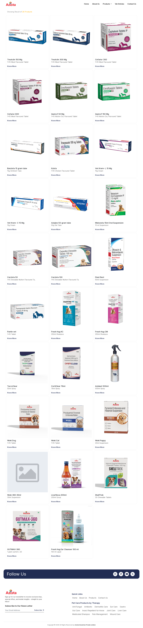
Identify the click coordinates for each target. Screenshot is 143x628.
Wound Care (115, 614)
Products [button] (106, 4)
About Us (95, 4)
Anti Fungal (77, 607)
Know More (11, 66)
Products (92, 598)
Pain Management (100, 614)
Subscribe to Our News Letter (18, 606)
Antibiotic (88, 607)
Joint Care (111, 611)
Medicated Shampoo (81, 614)
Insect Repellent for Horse (93, 611)
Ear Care (113, 607)
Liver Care (122, 611)
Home (86, 4)
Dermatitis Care (101, 607)
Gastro (123, 607)
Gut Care (76, 611)
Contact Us (131, 4)
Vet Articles (119, 4)
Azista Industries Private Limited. (85, 625)
